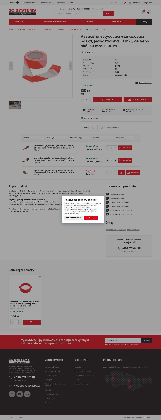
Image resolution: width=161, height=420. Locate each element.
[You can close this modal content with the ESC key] (80, 210)
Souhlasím (91, 218)
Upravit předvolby (74, 218)
